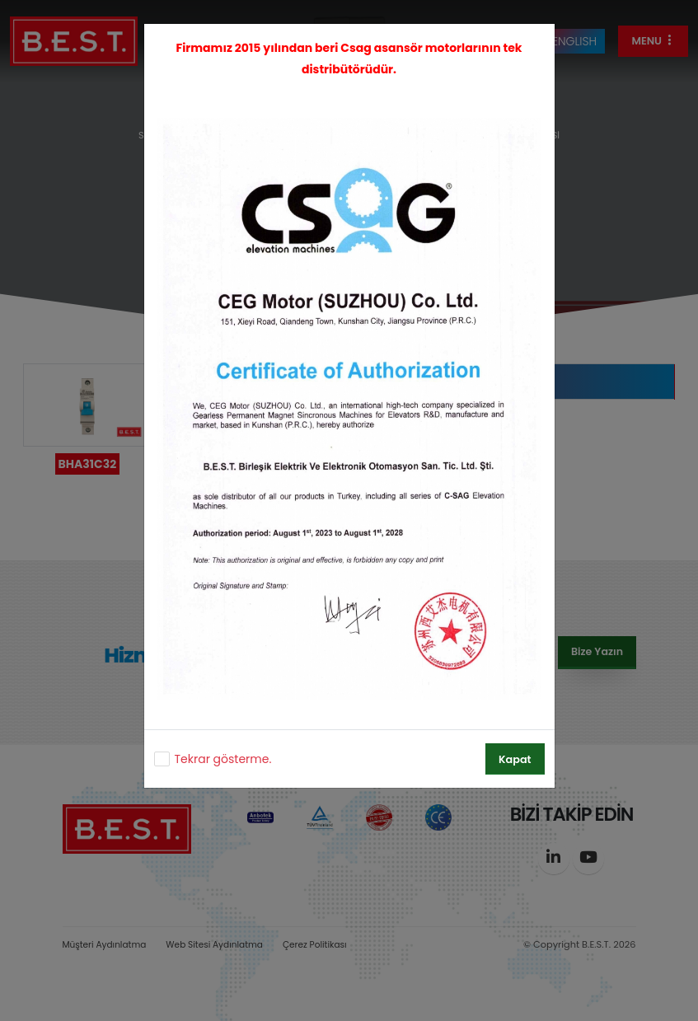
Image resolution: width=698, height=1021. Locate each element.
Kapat (515, 759)
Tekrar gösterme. (223, 759)
